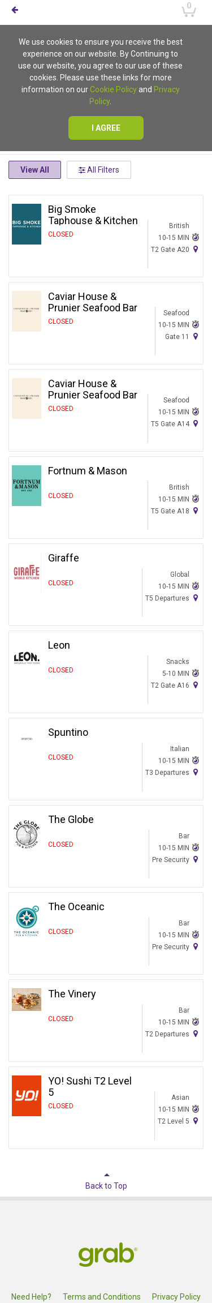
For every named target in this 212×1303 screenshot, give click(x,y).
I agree (106, 127)
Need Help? (31, 1296)
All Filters (99, 169)
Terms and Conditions (102, 1296)
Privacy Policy (176, 1296)
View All (34, 169)
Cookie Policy (113, 89)
